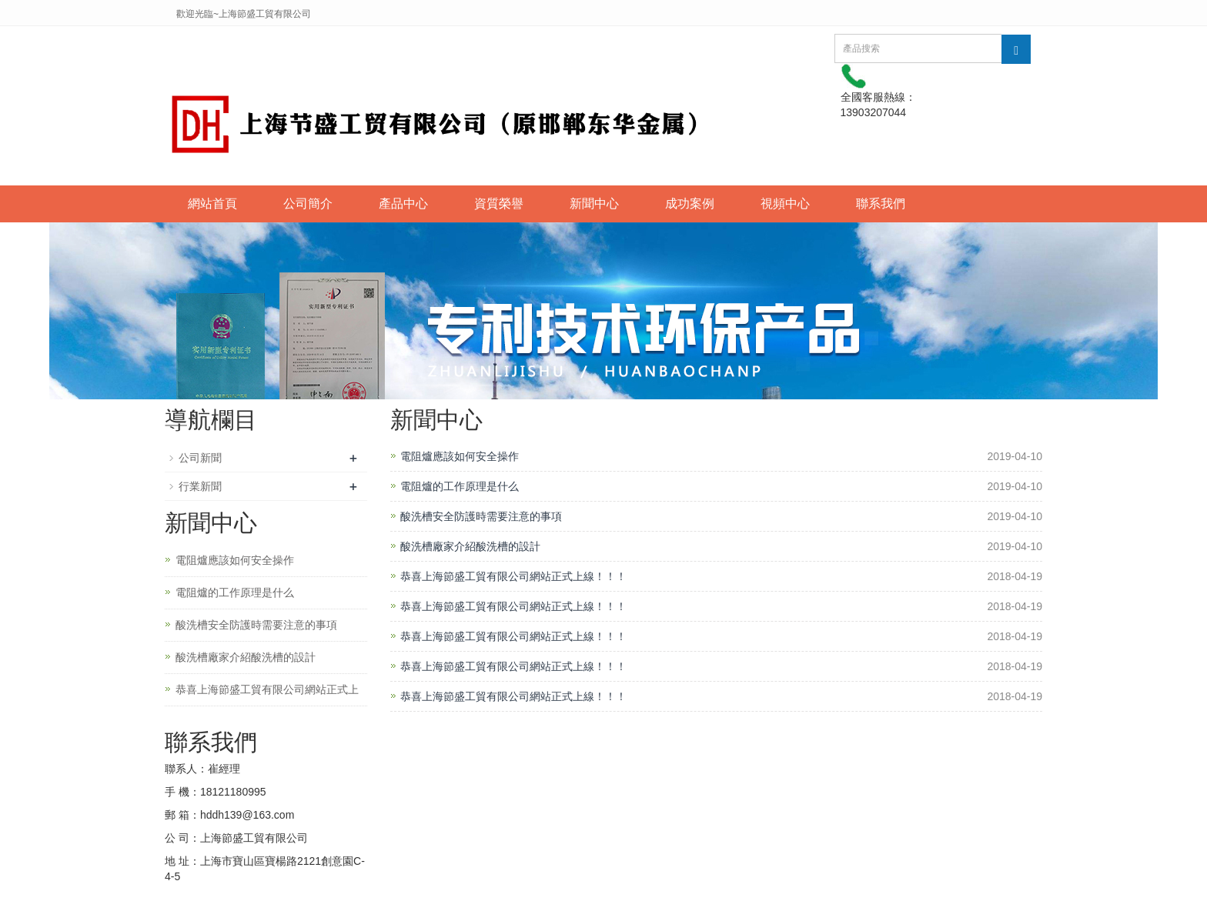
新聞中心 (594, 203)
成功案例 (689, 203)
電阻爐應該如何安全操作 (459, 456)
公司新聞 (200, 458)
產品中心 (403, 203)
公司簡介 (308, 203)
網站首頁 (212, 203)
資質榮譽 (498, 203)
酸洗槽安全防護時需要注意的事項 (481, 516)
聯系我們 (880, 203)
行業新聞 (200, 486)
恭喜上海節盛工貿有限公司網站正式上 (267, 689)
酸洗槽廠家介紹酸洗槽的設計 (470, 546)
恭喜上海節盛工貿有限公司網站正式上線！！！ (513, 576)
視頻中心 (785, 203)
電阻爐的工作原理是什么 (459, 486)
